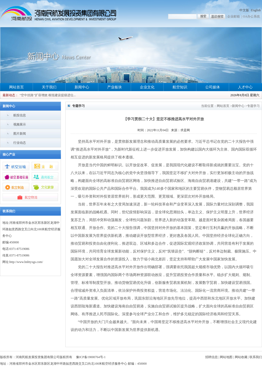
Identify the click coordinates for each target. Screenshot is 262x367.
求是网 (185, 130)
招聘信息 (211, 357)
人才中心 (245, 87)
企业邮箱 (233, 16)
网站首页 (16, 87)
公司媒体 (212, 87)
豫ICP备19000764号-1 (91, 357)
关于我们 (49, 87)
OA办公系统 (251, 16)
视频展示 (19, 124)
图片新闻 (19, 133)
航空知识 (180, 87)
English (256, 10)
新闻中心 (82, 87)
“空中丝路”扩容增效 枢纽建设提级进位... (48, 95)
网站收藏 (241, 357)
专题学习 (253, 106)
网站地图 (226, 357)
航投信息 (19, 115)
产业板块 (114, 87)
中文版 (244, 10)
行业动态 (19, 143)
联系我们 (255, 357)
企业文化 (147, 87)
